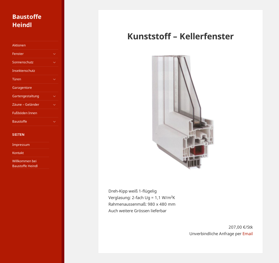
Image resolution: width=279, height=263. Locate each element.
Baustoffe (19, 121)
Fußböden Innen (24, 113)
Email (247, 233)
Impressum (21, 144)
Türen (16, 79)
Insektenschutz (23, 70)
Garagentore (22, 87)
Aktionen (19, 45)
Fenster (18, 53)
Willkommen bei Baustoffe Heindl (25, 163)
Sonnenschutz (23, 62)
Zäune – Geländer (25, 104)
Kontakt (18, 152)
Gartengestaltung (25, 96)
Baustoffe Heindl (26, 20)
